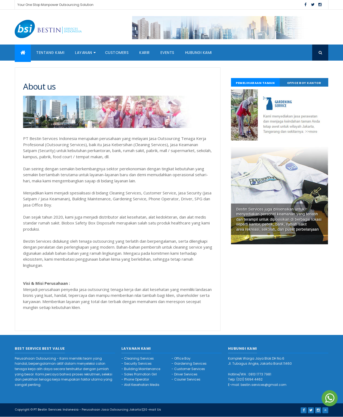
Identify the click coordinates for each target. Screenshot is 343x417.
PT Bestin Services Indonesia (56, 409)
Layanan (83, 52)
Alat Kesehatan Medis (141, 384)
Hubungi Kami (198, 52)
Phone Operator (136, 379)
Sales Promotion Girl (140, 374)
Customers (117, 52)
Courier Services (187, 379)
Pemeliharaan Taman (255, 83)
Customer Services (189, 369)
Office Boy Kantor (304, 83)
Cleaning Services (139, 358)
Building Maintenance (142, 369)
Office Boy (182, 358)
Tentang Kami (50, 52)
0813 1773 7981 (259, 374)
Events (167, 52)
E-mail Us (153, 409)
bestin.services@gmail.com (263, 384)
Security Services (138, 363)
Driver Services (185, 374)
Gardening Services (190, 363)
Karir (144, 52)
